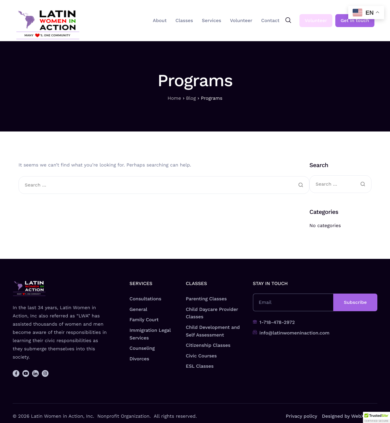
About (160, 20)
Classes (184, 20)
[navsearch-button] (288, 20)
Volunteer (241, 20)
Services (211, 20)
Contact (270, 20)
